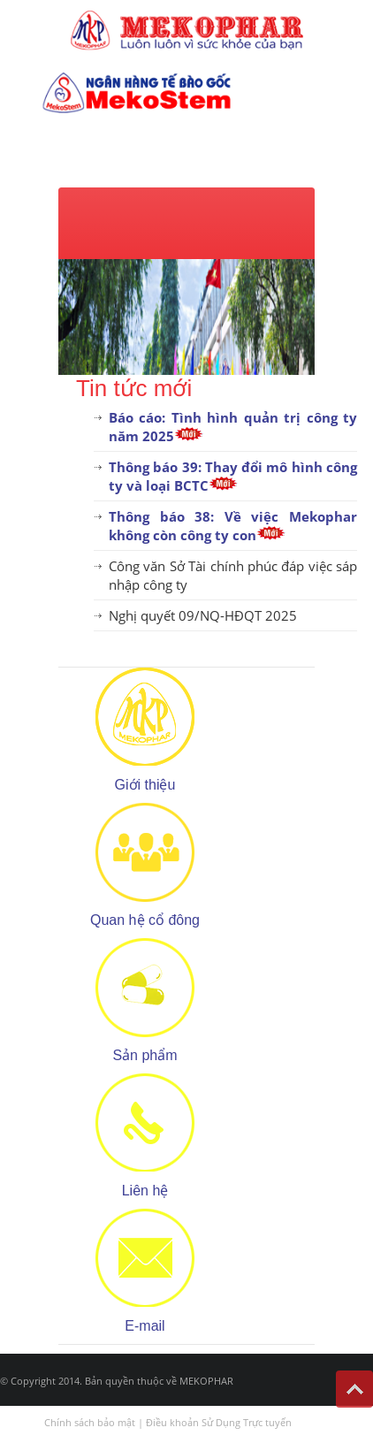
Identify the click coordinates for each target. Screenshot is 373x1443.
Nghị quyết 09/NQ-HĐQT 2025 (203, 615)
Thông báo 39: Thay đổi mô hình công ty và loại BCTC (233, 476)
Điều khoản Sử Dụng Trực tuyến (219, 1422)
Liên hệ (145, 1190)
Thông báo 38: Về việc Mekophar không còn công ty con (233, 526)
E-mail (144, 1325)
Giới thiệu (145, 784)
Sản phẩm (144, 1055)
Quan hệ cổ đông (145, 920)
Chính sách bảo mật (89, 1422)
